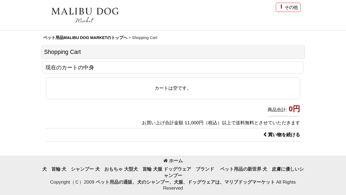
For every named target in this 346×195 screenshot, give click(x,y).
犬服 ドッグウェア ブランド (186, 169)
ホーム (173, 160)
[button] (288, 7)
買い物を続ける (281, 134)
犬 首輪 (51, 169)
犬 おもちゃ (109, 169)
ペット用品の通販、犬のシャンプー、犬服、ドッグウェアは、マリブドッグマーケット (186, 182)
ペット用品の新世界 (240, 169)
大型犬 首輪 (138, 169)
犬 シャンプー (78, 169)
